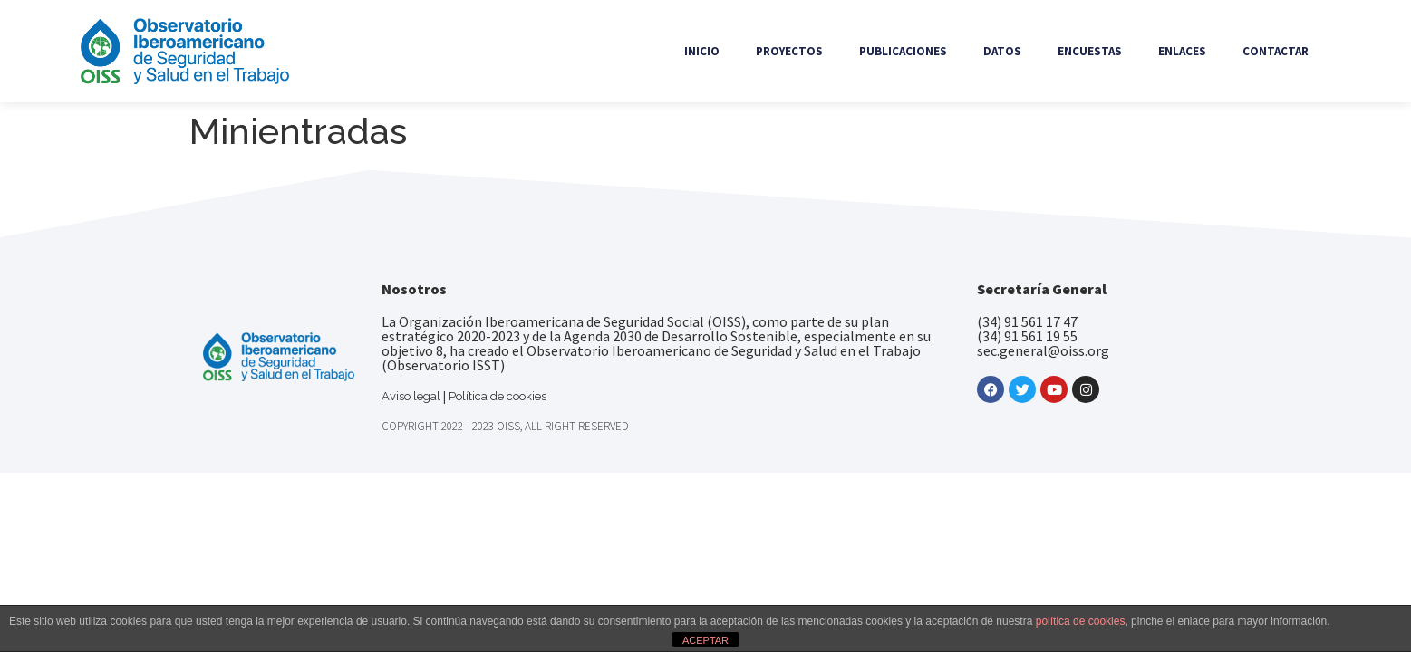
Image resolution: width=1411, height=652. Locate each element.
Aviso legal (411, 396)
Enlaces (1182, 51)
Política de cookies (497, 396)
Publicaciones (903, 51)
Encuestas (1090, 51)
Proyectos (789, 51)
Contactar (1275, 51)
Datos (1002, 51)
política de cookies (1081, 621)
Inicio (702, 51)
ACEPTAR (705, 640)
